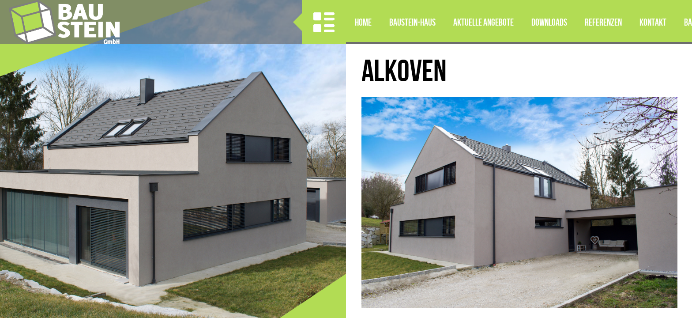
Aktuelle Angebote (483, 22)
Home (363, 22)
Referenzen (603, 22)
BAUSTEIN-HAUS (412, 22)
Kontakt (652, 22)
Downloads (549, 22)
